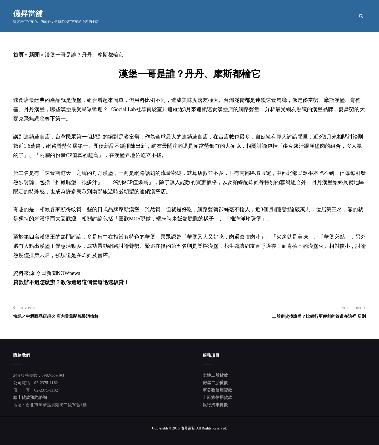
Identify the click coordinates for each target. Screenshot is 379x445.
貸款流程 (315, 16)
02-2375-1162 (46, 382)
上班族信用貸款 (217, 397)
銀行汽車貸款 (215, 405)
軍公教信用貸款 (217, 390)
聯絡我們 (342, 16)
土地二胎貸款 (215, 375)
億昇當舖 (28, 13)
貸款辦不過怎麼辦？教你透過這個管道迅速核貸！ (71, 282)
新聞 (34, 55)
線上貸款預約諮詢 (30, 397)
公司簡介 (256, 16)
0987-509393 (53, 375)
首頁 (233, 16)
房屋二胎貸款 (215, 382)
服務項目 (283, 16)
